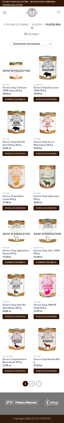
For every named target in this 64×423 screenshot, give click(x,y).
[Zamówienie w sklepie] (32, 43)
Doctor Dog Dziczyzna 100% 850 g (46, 89)
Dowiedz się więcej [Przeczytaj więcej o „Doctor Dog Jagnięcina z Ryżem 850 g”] (15, 262)
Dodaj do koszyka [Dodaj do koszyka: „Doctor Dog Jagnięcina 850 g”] (46, 208)
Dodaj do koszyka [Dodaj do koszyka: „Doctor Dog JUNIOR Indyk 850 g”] (46, 316)
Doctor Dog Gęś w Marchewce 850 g (44, 143)
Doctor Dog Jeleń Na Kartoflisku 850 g (14, 306)
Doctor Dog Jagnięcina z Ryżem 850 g (16, 252)
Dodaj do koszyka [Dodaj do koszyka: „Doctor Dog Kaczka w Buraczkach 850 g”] (15, 371)
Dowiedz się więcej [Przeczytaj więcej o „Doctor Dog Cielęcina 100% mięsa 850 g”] (15, 99)
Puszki (37, 24)
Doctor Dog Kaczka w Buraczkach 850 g (14, 361)
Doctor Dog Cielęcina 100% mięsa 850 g (15, 89)
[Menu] (5, 12)
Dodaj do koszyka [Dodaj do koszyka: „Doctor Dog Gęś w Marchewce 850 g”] (46, 153)
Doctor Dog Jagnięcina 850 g (46, 197)
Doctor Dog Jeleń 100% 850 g (47, 252)
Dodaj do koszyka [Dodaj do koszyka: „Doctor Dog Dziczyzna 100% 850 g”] (46, 99)
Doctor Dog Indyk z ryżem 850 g (13, 197)
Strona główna (16, 24)
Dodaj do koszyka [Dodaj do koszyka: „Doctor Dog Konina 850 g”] (46, 371)
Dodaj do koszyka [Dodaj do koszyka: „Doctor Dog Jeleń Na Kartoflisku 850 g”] (15, 316)
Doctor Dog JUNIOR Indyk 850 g (45, 306)
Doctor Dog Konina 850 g (47, 361)
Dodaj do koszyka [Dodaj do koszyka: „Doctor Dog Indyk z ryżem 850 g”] (15, 208)
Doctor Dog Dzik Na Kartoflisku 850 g (14, 143)
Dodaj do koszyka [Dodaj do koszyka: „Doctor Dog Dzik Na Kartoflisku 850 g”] (15, 153)
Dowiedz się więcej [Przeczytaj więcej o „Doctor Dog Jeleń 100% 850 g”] (46, 262)
